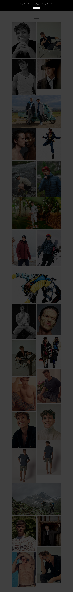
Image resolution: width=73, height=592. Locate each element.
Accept (36, 8)
